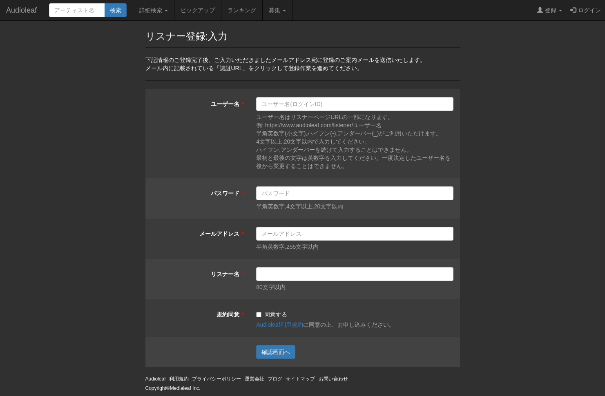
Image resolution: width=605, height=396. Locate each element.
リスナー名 (225, 274)
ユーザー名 (225, 104)
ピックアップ (198, 10)
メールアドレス (219, 233)
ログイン (585, 10)
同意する (271, 314)
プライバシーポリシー (216, 379)
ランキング (242, 10)
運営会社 (254, 379)
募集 (277, 10)
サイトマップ (300, 379)
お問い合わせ (333, 379)
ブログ (275, 379)
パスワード (225, 193)
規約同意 (228, 314)
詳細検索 (153, 10)
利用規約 (179, 379)
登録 (549, 10)
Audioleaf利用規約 (279, 324)
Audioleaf (21, 10)
